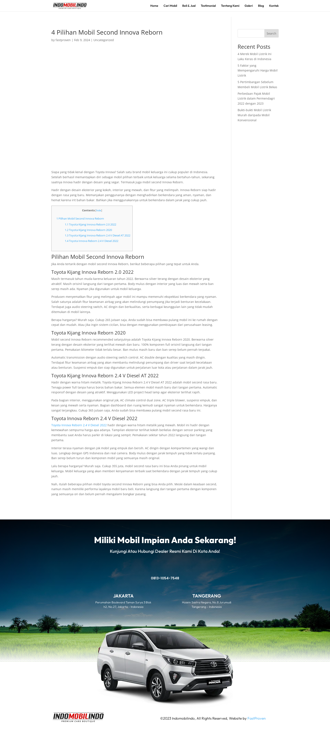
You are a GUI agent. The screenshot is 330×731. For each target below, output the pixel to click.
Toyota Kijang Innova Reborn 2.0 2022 (90, 224)
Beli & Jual (189, 6)
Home (154, 6)
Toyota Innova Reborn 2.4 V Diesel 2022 (91, 241)
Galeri (249, 6)
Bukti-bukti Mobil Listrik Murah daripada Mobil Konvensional (254, 115)
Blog (261, 6)
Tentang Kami (230, 6)
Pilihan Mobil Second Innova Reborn (80, 218)
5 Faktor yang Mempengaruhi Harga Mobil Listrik (258, 70)
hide (98, 210)
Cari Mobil (170, 6)
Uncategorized (103, 40)
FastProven (257, 718)
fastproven (63, 40)
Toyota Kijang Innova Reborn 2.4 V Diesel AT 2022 (97, 235)
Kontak (274, 6)
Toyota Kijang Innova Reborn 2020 (88, 230)
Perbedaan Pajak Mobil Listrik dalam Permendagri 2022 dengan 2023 (256, 99)
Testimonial (208, 6)
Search (271, 33)
